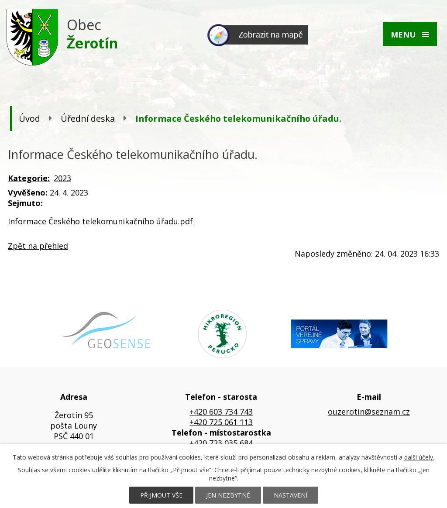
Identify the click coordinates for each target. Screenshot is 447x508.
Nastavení (290, 495)
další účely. (419, 457)
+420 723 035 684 (221, 443)
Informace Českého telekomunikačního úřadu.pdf (100, 221)
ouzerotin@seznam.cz (369, 411)
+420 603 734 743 (221, 411)
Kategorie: (29, 178)
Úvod (29, 118)
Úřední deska (88, 118)
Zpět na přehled (38, 245)
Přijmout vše (161, 495)
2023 (62, 178)
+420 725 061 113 (221, 422)
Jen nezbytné (228, 495)
